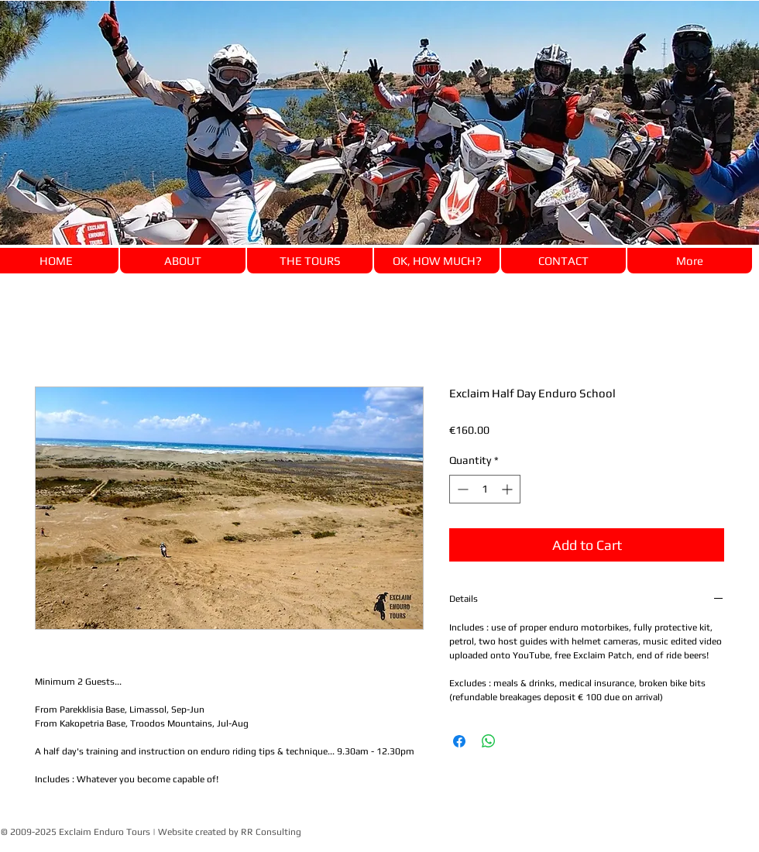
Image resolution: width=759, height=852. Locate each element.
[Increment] (508, 489)
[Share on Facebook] (459, 741)
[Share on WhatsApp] (488, 741)
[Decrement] (461, 489)
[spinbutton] (485, 489)
